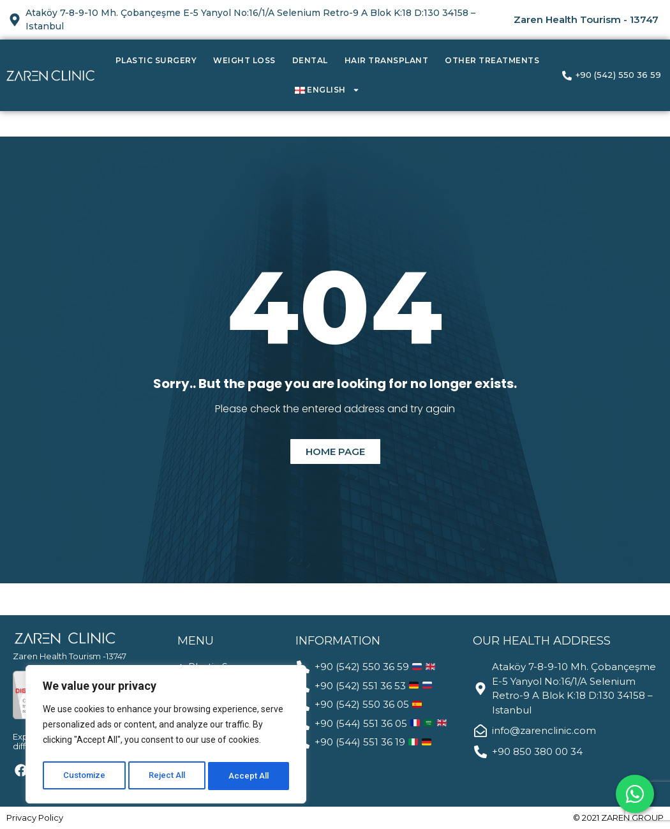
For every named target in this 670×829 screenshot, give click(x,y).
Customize (84, 776)
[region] (166, 736)
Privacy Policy (34, 817)
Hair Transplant (387, 60)
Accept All (250, 776)
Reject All (168, 776)
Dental (310, 60)
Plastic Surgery (156, 60)
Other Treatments (492, 60)
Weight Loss (244, 60)
